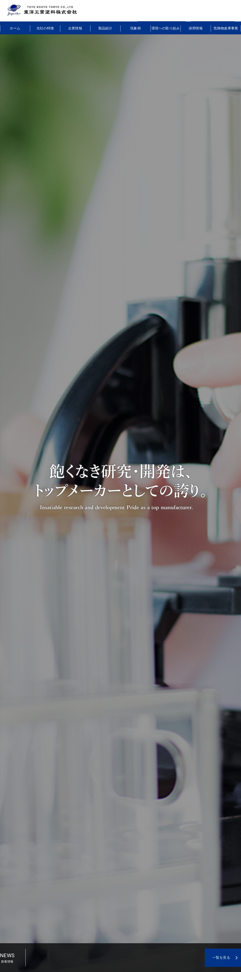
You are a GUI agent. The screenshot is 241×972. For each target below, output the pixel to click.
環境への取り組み (165, 28)
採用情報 (196, 28)
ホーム (15, 28)
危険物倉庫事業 (225, 28)
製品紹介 (105, 28)
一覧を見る (221, 957)
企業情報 (75, 28)
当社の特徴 (45, 28)
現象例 (135, 28)
